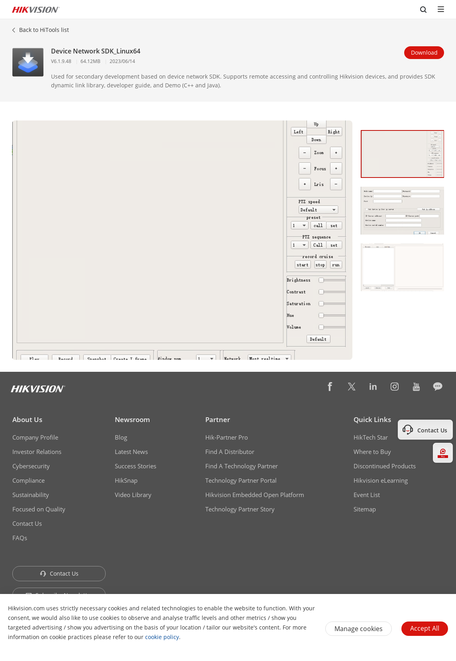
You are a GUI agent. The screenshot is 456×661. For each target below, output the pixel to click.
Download (424, 52)
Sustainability (30, 495)
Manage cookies (358, 628)
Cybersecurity (31, 466)
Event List (367, 495)
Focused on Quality (38, 509)
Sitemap (365, 509)
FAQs (19, 538)
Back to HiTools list (44, 30)
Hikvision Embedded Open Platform (254, 495)
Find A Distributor (229, 452)
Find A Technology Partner (241, 466)
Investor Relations (36, 452)
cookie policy (162, 637)
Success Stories (135, 466)
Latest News (131, 452)
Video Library (133, 495)
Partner (217, 419)
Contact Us (27, 523)
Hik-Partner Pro (226, 437)
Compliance (28, 480)
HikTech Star (371, 437)
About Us (27, 419)
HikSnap (126, 480)
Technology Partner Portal (241, 480)
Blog (121, 437)
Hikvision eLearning (381, 480)
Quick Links (372, 419)
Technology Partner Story (240, 509)
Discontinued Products (385, 466)
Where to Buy (372, 452)
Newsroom (132, 419)
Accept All (424, 628)
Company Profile (35, 437)
